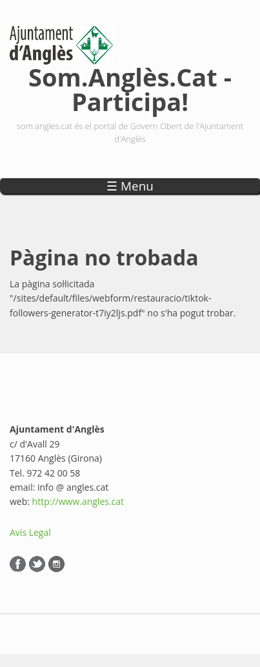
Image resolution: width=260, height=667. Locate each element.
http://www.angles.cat (78, 501)
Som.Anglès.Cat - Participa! (130, 87)
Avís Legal (30, 532)
